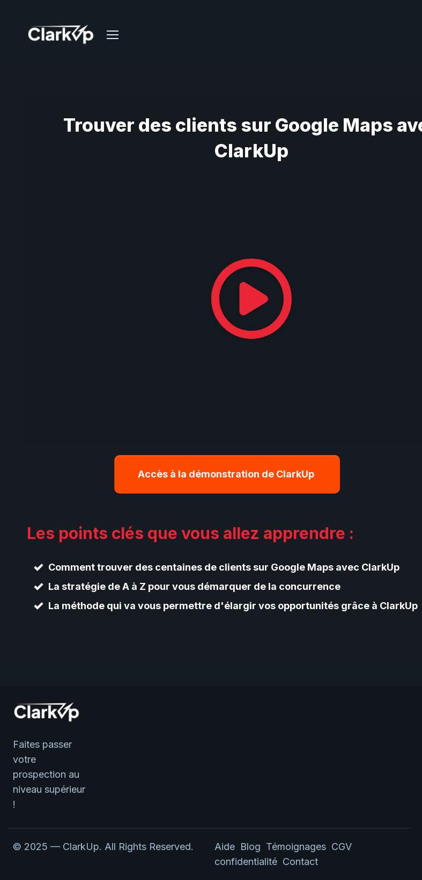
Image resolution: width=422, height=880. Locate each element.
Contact (300, 861)
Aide (224, 846)
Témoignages (296, 846)
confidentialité (248, 861)
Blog (250, 846)
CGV (341, 846)
